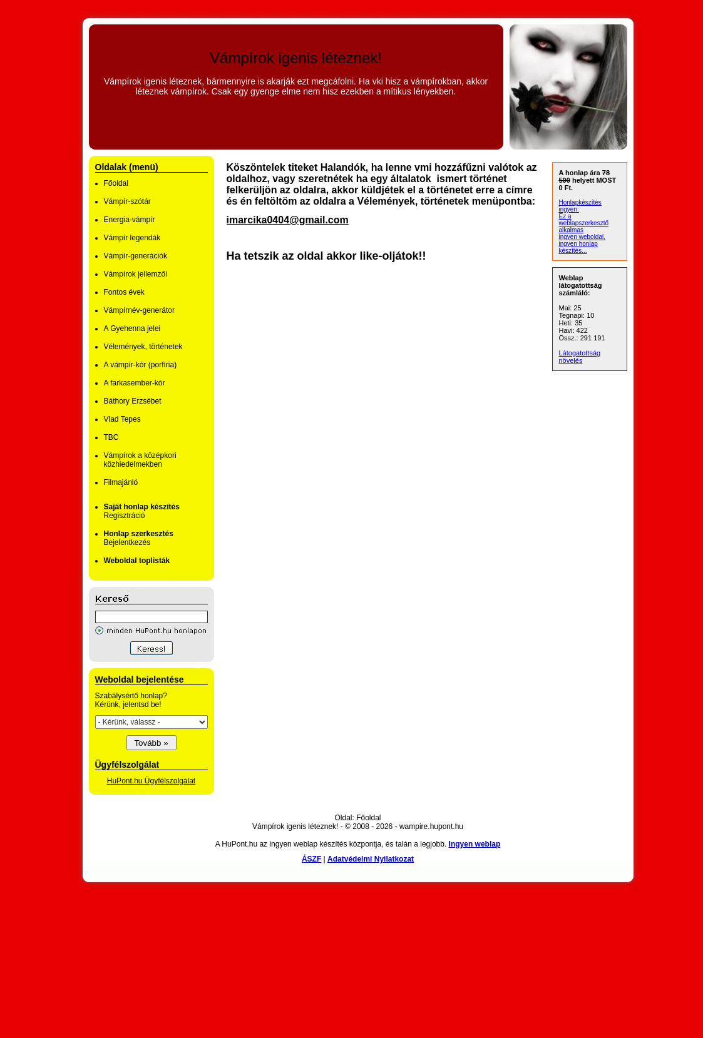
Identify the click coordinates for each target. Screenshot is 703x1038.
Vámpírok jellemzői (135, 274)
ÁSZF (311, 859)
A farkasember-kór (134, 383)
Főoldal (116, 183)
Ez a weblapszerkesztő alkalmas (583, 223)
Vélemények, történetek (143, 346)
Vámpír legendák (132, 237)
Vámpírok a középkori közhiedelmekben (140, 460)
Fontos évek (124, 292)
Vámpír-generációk (135, 256)
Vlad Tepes (122, 419)
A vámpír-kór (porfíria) (140, 364)
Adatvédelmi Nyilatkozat (370, 859)
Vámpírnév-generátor (139, 310)
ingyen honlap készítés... (578, 247)
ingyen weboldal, (582, 236)
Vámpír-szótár (127, 201)
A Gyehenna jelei (132, 328)
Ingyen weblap (475, 844)
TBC (111, 437)
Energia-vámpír (129, 219)
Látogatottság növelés (580, 356)
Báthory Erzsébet (133, 401)
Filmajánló (121, 482)
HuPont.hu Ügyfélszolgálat (151, 780)
